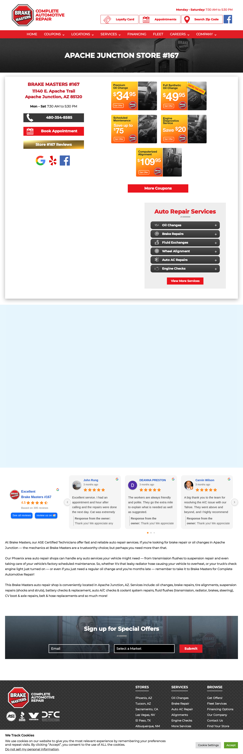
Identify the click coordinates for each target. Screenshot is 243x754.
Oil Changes (186, 225)
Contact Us (215, 720)
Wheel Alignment (186, 251)
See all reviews (22, 515)
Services (109, 34)
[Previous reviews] (67, 502)
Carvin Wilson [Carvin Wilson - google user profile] (205, 480)
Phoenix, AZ (143, 698)
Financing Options (220, 709)
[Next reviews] (234, 502)
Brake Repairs (186, 234)
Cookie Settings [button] (208, 745)
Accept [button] (231, 745)
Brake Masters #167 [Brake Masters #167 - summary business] (36, 497)
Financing (136, 34)
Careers (178, 34)
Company (204, 34)
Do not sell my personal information (32, 749)
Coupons (52, 34)
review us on (44, 515)
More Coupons (158, 188)
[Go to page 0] (148, 533)
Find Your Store (218, 726)
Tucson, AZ (143, 703)
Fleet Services (217, 703)
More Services (181, 726)
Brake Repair (180, 703)
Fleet (158, 34)
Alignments (179, 715)
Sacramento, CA (146, 709)
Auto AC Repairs (186, 260)
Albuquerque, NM (147, 726)
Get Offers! (214, 698)
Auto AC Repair (182, 709)
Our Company (217, 715)
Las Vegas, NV (145, 715)
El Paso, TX (143, 720)
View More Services (185, 281)
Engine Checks (186, 268)
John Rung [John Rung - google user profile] (91, 480)
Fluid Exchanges (186, 242)
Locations (80, 34)
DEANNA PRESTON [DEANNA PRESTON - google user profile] (152, 480)
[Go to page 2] (154, 532)
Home (32, 34)
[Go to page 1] (151, 533)
